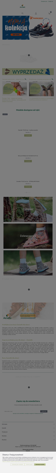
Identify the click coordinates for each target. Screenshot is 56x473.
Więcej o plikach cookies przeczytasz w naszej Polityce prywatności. (18, 461)
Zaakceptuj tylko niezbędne (17, 464)
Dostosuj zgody (29, 464)
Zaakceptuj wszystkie (40, 464)
